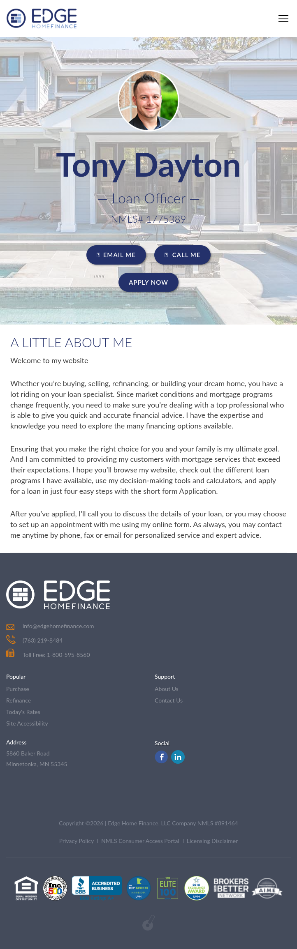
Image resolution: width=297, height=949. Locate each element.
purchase (17, 688)
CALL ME (183, 254)
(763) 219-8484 (43, 640)
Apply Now (148, 282)
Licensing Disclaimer (212, 840)
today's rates (23, 711)
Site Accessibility (27, 723)
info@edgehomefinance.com (58, 625)
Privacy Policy (76, 840)
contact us (169, 700)
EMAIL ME (116, 254)
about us (167, 688)
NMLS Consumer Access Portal (140, 840)
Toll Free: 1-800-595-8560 (48, 654)
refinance (18, 700)
